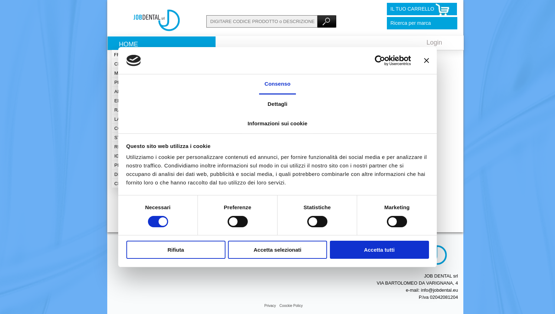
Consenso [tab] (277, 84)
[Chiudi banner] (426, 60)
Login (434, 42)
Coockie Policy (291, 306)
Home (128, 44)
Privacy (270, 306)
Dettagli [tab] (277, 104)
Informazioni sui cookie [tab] (278, 123)
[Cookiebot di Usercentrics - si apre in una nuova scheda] (380, 60)
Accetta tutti (379, 250)
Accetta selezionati (277, 250)
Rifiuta (175, 250)
